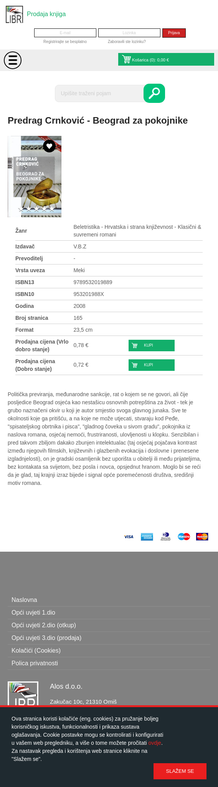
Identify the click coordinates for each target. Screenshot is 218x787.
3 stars (36, 209)
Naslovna (24, 600)
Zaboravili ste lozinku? (127, 42)
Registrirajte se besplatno (65, 42)
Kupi (148, 345)
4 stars (44, 209)
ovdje (154, 743)
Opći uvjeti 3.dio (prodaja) (46, 638)
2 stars (29, 209)
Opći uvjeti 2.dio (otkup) (44, 625)
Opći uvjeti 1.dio (33, 612)
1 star (21, 209)
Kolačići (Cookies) (36, 650)
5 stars (52, 209)
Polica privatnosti (35, 663)
